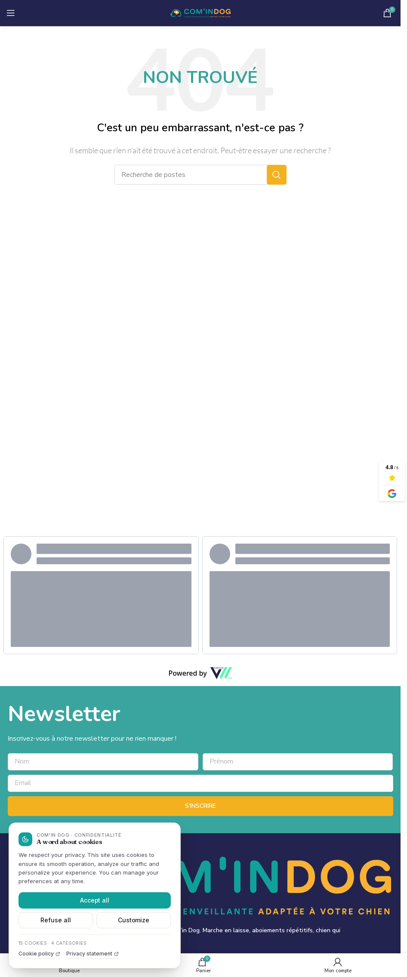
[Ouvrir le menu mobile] (10, 13)
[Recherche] (200, 175)
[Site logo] (200, 12)
